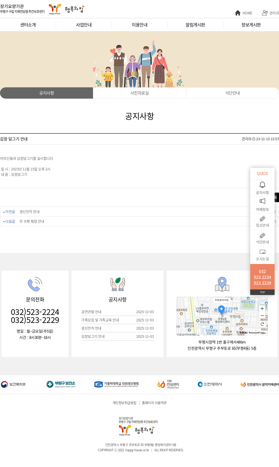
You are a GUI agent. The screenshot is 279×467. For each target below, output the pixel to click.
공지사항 (46, 93)
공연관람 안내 (117, 311)
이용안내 (139, 24)
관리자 (274, 13)
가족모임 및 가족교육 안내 (117, 319)
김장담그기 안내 (117, 336)
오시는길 (262, 258)
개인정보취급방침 (124, 402)
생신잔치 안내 (29, 211)
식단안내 (232, 93)
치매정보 (262, 209)
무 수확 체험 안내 (31, 221)
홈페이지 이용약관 (154, 402)
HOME (247, 13)
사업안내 (83, 24)
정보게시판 (251, 24)
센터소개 (28, 24)
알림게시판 (195, 24)
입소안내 (262, 225)
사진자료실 (139, 93)
